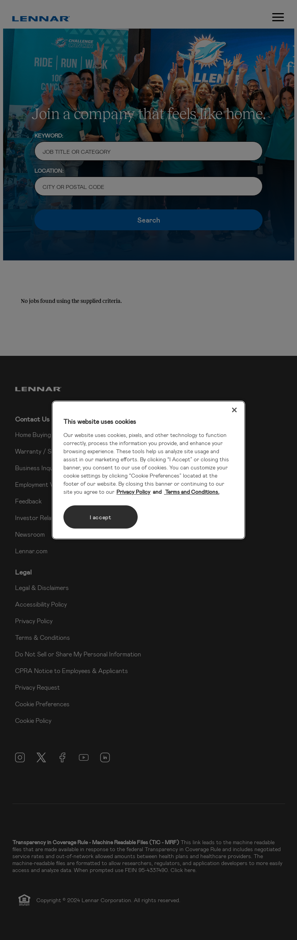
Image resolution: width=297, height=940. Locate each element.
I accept (100, 517)
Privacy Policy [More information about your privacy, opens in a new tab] (133, 491)
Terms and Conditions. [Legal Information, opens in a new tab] (191, 491)
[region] (148, 470)
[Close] (234, 409)
